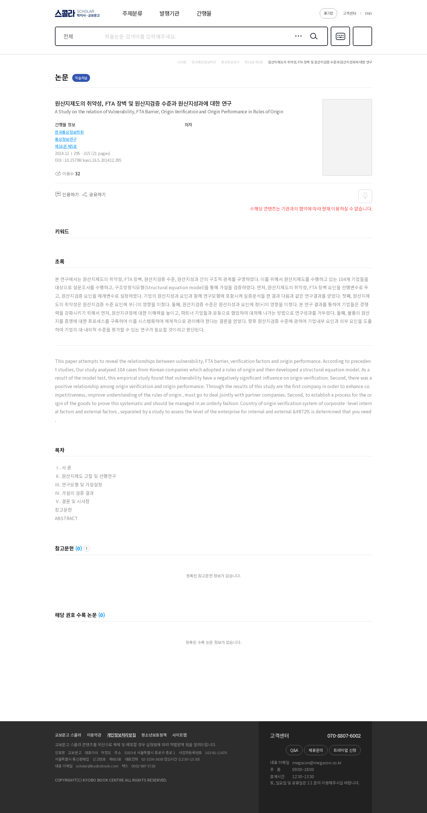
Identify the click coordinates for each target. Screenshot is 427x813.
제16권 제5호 (66, 146)
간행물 (204, 13)
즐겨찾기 (361, 45)
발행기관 (169, 13)
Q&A (294, 750)
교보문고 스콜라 (68, 735)
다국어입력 (340, 45)
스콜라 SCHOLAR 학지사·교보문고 (76, 16)
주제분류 (132, 13)
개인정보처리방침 (121, 735)
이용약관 (94, 735)
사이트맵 (179, 735)
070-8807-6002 (344, 736)
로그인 (328, 12)
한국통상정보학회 (69, 132)
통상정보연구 (65, 139)
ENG (368, 13)
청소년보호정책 (153, 735)
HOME (182, 62)
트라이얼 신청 (345, 750)
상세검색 (296, 40)
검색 (312, 40)
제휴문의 (316, 750)
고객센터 (349, 13)
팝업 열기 (87, 548)
